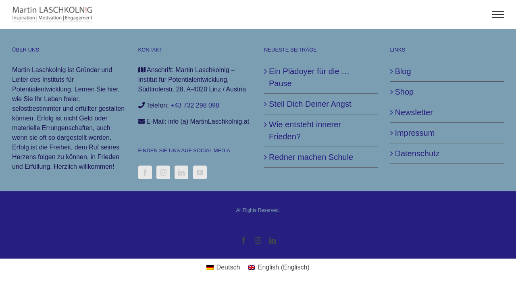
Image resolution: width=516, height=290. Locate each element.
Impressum (415, 132)
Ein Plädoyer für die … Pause (309, 77)
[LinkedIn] (181, 172)
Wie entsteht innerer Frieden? (305, 130)
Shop (404, 91)
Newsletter (414, 112)
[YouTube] (200, 172)
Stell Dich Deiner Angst (310, 103)
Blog (403, 71)
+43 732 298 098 (195, 105)
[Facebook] (145, 172)
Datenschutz (417, 153)
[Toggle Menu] (498, 14)
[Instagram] (163, 172)
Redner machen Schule (311, 157)
